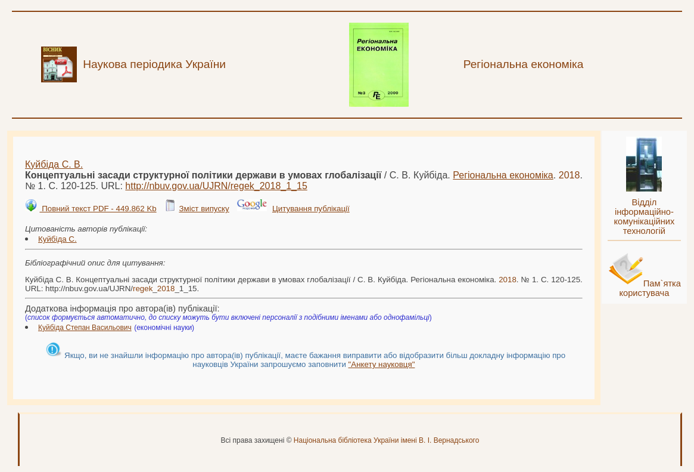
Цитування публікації (311, 208)
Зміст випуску (204, 208)
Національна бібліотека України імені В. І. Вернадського (387, 440)
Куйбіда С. (57, 239)
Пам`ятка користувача (650, 288)
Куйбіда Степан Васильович (85, 327)
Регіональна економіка (503, 175)
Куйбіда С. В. (54, 164)
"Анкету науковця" (381, 364)
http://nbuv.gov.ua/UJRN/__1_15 (216, 186)
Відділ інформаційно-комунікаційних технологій (644, 217)
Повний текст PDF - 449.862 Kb (97, 208)
